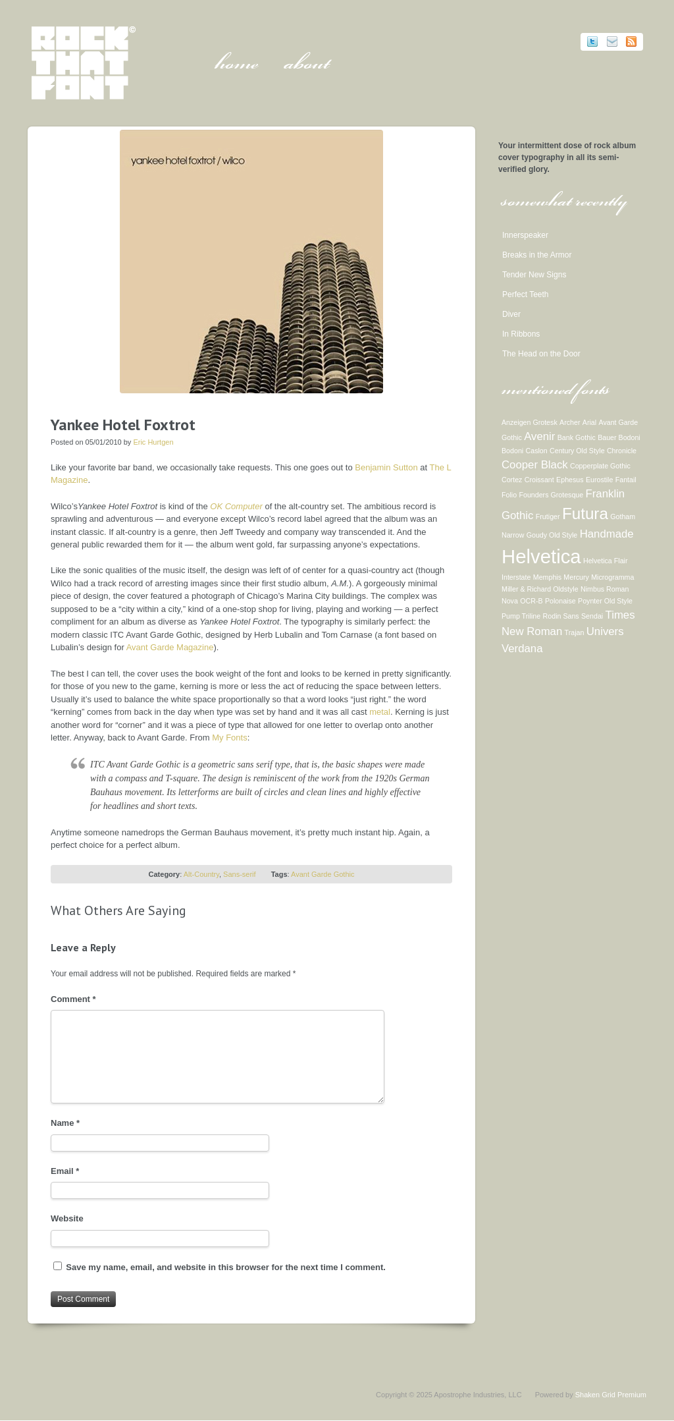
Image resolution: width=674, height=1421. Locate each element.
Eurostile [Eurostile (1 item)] (599, 480)
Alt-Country (201, 874)
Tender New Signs (534, 274)
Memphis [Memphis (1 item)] (547, 577)
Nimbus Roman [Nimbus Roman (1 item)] (605, 589)
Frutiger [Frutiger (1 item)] (548, 516)
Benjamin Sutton (386, 467)
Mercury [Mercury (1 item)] (575, 577)
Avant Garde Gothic (322, 874)
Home (236, 65)
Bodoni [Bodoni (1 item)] (512, 451)
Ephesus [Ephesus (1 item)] (569, 480)
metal (379, 712)
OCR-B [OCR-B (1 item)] (531, 601)
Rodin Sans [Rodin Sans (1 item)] (561, 616)
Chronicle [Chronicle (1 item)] (621, 451)
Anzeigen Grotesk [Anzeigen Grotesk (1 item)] (529, 422)
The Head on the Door (541, 353)
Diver (511, 314)
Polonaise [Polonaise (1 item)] (560, 601)
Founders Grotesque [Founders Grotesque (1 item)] (551, 495)
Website (67, 1218)
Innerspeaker (525, 235)
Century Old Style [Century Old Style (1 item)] (577, 451)
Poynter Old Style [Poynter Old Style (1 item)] (605, 601)
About (306, 65)
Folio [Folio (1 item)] (509, 495)
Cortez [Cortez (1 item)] (512, 480)
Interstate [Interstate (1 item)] (516, 577)
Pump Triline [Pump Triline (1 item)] (521, 616)
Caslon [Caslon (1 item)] (537, 451)
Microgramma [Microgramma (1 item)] (612, 577)
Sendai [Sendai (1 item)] (592, 616)
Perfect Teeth (525, 294)
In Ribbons (521, 334)
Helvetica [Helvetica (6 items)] (541, 556)
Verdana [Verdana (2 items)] (522, 648)
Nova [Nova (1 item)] (510, 601)
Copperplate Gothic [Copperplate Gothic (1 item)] (600, 466)
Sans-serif (239, 874)
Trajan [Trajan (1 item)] (574, 632)
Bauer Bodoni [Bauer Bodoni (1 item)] (619, 437)
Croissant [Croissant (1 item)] (539, 480)
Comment (73, 999)
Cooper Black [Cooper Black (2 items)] (535, 465)
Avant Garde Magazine (170, 647)
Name (65, 1123)
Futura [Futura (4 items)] (585, 513)
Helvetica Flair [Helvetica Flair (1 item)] (605, 561)
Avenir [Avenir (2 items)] (539, 436)
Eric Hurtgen (153, 442)
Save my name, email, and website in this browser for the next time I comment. (225, 1267)
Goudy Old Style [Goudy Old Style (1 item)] (552, 535)
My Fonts (229, 737)
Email (65, 1171)
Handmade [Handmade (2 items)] (607, 534)
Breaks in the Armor (536, 255)
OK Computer (236, 506)
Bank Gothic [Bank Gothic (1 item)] (576, 437)
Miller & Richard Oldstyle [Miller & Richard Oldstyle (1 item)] (540, 589)
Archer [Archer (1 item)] (569, 422)
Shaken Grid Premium (610, 1395)
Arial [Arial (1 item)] (589, 422)
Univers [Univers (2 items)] (605, 631)
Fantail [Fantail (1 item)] (625, 480)
